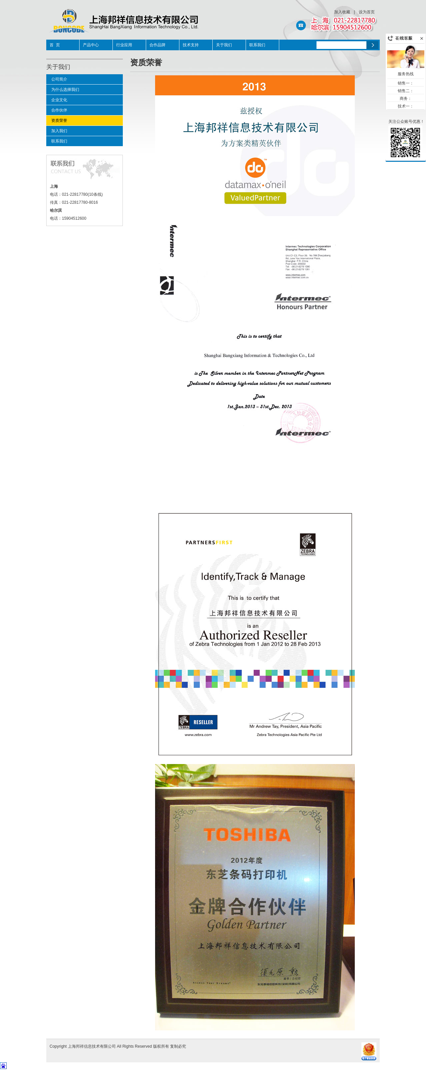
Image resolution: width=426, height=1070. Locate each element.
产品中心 (91, 45)
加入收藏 (342, 12)
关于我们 (224, 45)
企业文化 (59, 100)
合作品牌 (157, 45)
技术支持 (191, 45)
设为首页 (367, 12)
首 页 (55, 45)
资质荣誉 (59, 120)
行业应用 (124, 45)
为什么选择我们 (65, 89)
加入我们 (59, 131)
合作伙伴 (59, 110)
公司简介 (59, 79)
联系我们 (257, 45)
